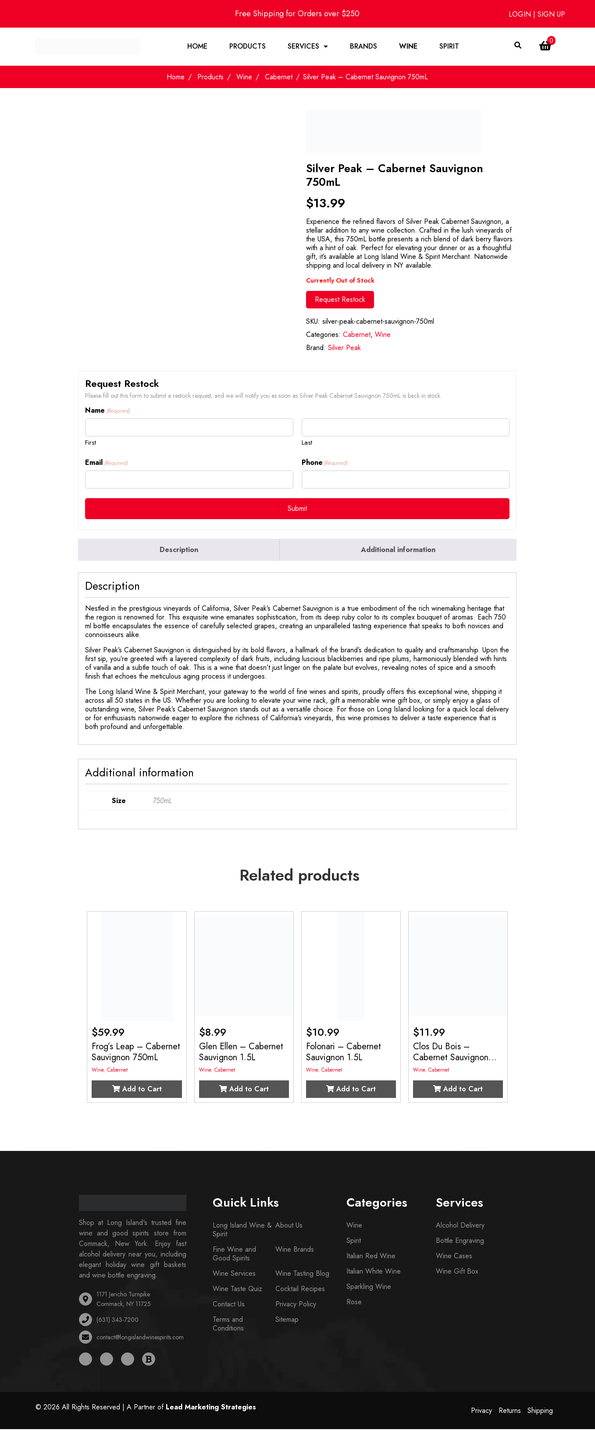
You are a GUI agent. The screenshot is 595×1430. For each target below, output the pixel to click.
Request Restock (340, 300)
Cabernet (278, 78)
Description (179, 550)
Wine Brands (294, 1250)
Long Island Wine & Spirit (242, 1230)
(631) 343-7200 (117, 1320)
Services (303, 47)
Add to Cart (137, 1090)
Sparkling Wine (368, 1287)
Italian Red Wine (370, 1257)
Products (247, 47)
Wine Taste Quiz (237, 1290)
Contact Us (229, 1305)
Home (197, 47)
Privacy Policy (295, 1305)
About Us (289, 1226)
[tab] (179, 551)
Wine (408, 47)
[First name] (189, 428)
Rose (354, 1303)
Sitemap (287, 1320)
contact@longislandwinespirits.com (140, 1338)
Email (106, 463)
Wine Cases (454, 1257)
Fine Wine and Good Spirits (234, 1254)
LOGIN (521, 14)
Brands (363, 47)
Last (307, 443)
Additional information (398, 550)
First (90, 443)
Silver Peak (344, 348)
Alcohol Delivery (460, 1226)
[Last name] (405, 428)
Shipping (540, 1411)
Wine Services (234, 1274)
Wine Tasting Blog (302, 1274)
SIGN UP (551, 14)
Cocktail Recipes (300, 1290)
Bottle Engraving (460, 1241)
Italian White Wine (373, 1272)
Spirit (449, 47)
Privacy (481, 1411)
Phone (324, 463)
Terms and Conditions (228, 1324)
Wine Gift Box (457, 1272)
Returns (510, 1411)
